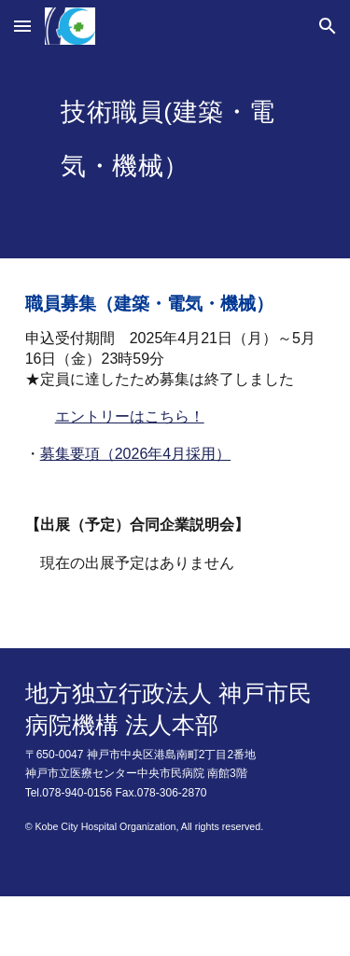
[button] (22, 25)
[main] (175, 155)
